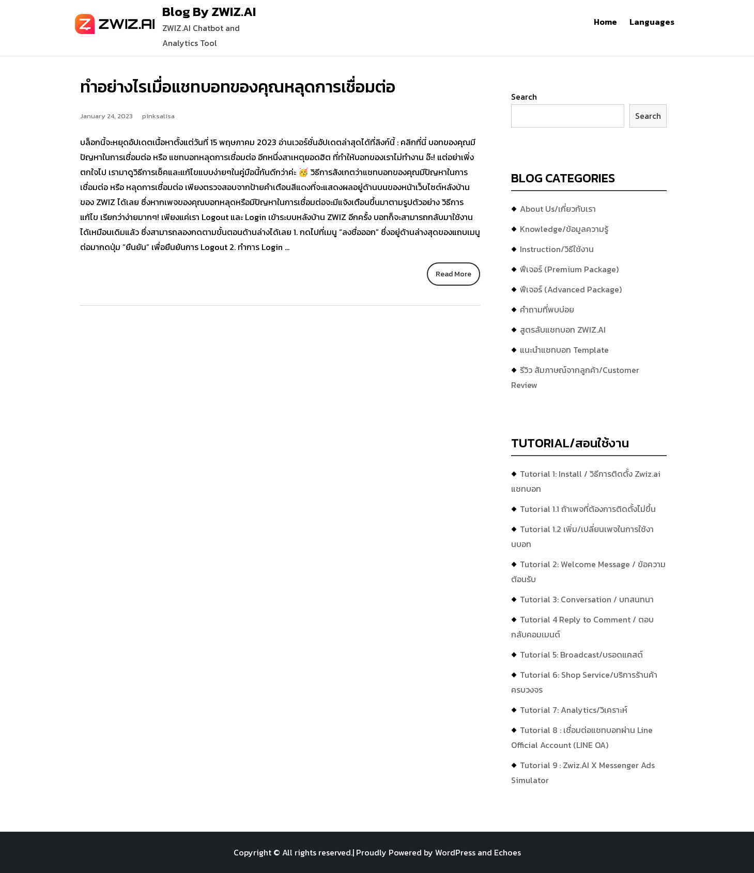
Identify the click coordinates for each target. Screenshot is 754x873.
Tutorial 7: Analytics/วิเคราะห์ (573, 710)
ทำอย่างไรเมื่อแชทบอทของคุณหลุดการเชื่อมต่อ (237, 86)
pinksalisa (158, 116)
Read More (453, 274)
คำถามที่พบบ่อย (547, 309)
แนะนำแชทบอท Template (564, 350)
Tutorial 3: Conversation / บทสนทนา (587, 599)
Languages (651, 21)
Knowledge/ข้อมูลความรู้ (564, 229)
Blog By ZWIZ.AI (209, 11)
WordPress (455, 852)
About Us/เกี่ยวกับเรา (558, 208)
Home (605, 21)
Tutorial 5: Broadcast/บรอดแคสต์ (581, 654)
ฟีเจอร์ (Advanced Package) (571, 289)
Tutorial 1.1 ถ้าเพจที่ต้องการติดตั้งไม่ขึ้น (588, 509)
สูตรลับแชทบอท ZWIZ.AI (563, 329)
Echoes (507, 852)
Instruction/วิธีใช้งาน (557, 249)
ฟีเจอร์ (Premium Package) (569, 269)
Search (524, 96)
